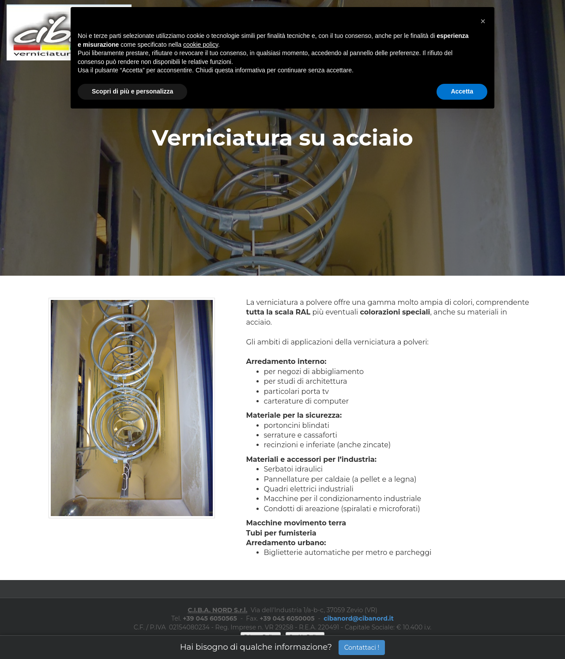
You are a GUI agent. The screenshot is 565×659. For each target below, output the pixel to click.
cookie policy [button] (200, 44)
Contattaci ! (362, 648)
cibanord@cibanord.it (359, 618)
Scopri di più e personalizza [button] (132, 91)
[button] (483, 21)
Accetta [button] (462, 91)
